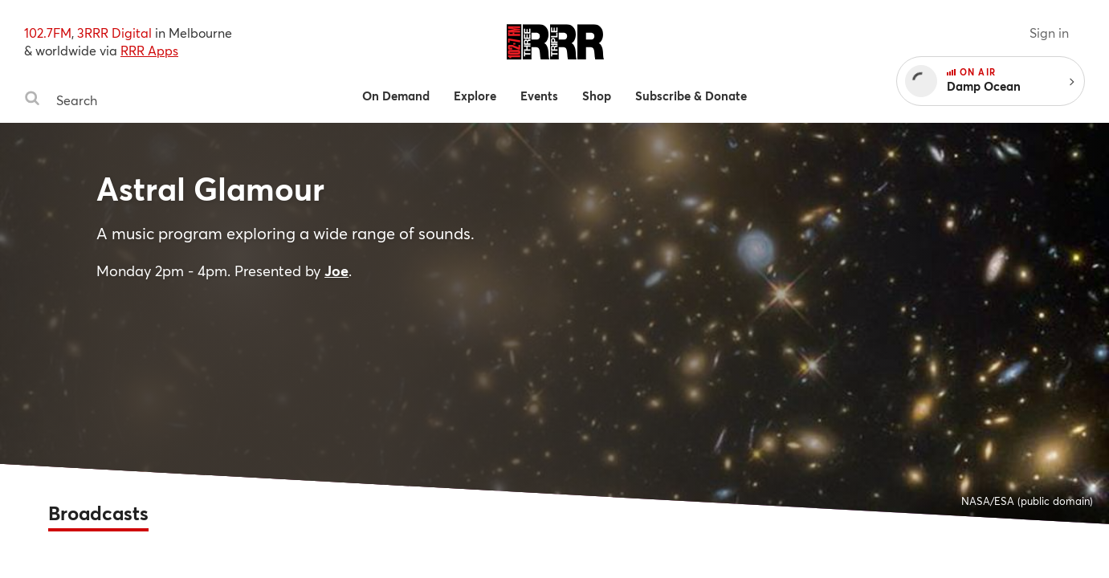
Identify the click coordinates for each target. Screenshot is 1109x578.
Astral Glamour (210, 188)
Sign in (1049, 32)
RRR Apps (149, 50)
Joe (336, 270)
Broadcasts (98, 513)
